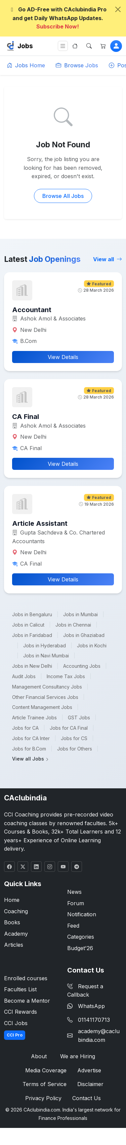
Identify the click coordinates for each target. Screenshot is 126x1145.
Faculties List (20, 989)
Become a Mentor (27, 1000)
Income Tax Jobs (66, 676)
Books (12, 922)
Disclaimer (90, 1084)
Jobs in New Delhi (32, 666)
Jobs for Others (74, 749)
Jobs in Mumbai (80, 614)
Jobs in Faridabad (32, 635)
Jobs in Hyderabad (44, 645)
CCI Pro (15, 1034)
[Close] (118, 9)
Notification (81, 914)
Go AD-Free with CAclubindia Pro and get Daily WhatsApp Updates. (58, 18)
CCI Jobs (16, 1023)
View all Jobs (30, 759)
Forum (75, 903)
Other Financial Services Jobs (45, 697)
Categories (80, 936)
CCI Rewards (20, 1011)
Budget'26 (80, 948)
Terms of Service (45, 1084)
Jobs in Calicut (28, 625)
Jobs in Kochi (92, 645)
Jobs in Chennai (73, 625)
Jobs (25, 46)
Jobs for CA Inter (31, 738)
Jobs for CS (74, 738)
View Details (63, 357)
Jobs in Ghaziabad (83, 635)
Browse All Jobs (63, 196)
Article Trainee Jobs (34, 717)
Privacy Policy (43, 1098)
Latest (42, 259)
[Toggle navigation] (63, 46)
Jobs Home (26, 65)
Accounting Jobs (81, 666)
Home (11, 900)
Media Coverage (46, 1070)
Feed (73, 925)
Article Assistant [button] (40, 523)
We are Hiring (77, 1056)
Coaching (16, 911)
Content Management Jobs (42, 707)
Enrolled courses (25, 978)
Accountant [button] (31, 310)
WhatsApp (86, 1006)
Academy (16, 933)
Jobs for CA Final (69, 728)
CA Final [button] (25, 417)
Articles (13, 944)
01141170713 (94, 1019)
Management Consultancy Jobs (47, 687)
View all (107, 259)
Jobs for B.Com (29, 749)
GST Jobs (79, 717)
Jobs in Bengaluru (32, 614)
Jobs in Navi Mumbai (46, 655)
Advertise (89, 1070)
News (74, 891)
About (39, 1056)
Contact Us (86, 1098)
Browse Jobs (77, 65)
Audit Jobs (24, 676)
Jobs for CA (25, 728)
